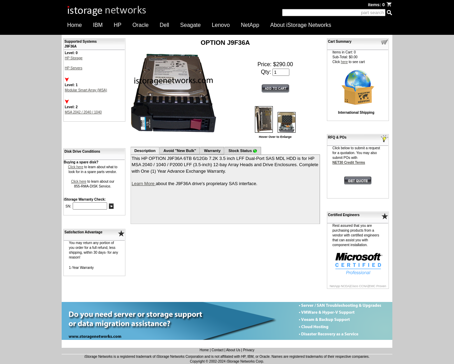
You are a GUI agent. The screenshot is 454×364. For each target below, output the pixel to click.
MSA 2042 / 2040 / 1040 (83, 112)
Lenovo (221, 25)
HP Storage (74, 58)
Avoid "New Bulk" (180, 151)
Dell (164, 25)
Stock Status (242, 151)
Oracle (140, 25)
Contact (217, 350)
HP (117, 25)
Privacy (249, 350)
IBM (98, 25)
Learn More (144, 183)
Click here (75, 167)
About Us (233, 350)
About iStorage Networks (300, 25)
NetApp (250, 25)
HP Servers (73, 68)
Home (74, 25)
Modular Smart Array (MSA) (86, 90)
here (344, 62)
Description (145, 151)
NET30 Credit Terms (348, 162)
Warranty (212, 151)
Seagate (190, 25)
